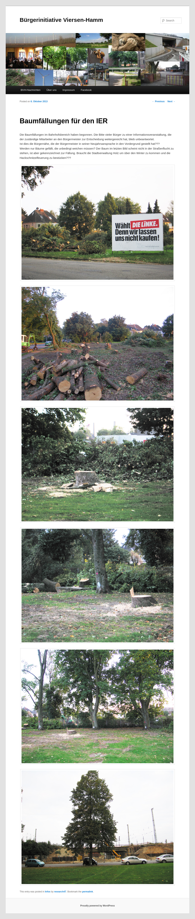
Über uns (51, 90)
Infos (47, 891)
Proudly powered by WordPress (97, 905)
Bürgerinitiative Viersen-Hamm (61, 20)
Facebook (86, 90)
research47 (60, 891)
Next (171, 101)
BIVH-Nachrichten (30, 90)
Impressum (68, 90)
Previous (158, 101)
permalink (87, 891)
